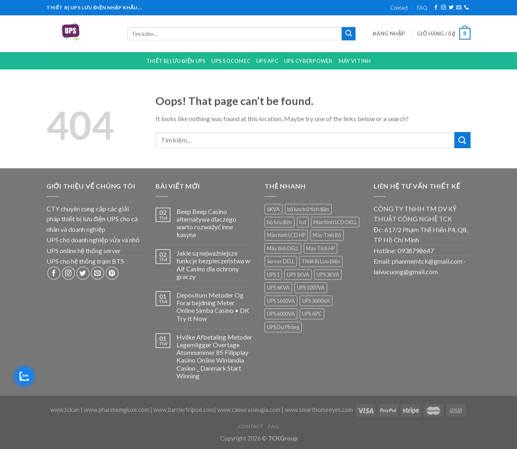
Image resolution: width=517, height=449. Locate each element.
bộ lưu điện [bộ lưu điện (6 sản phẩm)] (279, 222)
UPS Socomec (230, 61)
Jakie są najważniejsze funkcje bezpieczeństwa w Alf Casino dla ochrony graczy (213, 264)
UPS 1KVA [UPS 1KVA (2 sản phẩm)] (298, 274)
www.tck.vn (65, 409)
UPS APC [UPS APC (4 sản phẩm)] (312, 314)
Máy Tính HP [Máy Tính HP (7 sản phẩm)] (320, 248)
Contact (399, 7)
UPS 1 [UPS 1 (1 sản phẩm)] (273, 274)
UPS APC (267, 61)
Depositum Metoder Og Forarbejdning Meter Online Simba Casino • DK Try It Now (213, 306)
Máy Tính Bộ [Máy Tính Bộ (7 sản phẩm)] (327, 235)
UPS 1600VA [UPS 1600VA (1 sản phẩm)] (281, 301)
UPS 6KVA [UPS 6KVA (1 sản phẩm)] (278, 287)
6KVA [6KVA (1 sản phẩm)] (273, 209)
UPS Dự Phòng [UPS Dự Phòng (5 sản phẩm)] (283, 327)
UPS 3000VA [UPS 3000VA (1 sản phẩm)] (316, 301)
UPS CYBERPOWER (308, 61)
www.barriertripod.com (183, 409)
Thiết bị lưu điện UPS (176, 61)
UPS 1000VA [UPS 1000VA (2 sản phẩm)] (311, 287)
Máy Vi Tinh (354, 61)
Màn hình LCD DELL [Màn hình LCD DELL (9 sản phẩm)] (335, 222)
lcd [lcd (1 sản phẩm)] (302, 222)
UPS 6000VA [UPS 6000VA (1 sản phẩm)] (281, 314)
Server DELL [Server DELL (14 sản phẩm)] (280, 261)
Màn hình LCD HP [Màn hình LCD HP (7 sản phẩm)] (286, 235)
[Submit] (348, 34)
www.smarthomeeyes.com (319, 409)
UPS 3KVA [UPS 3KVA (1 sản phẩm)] (328, 274)
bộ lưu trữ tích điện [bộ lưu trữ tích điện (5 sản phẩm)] (308, 209)
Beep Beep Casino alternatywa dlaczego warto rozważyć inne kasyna (206, 223)
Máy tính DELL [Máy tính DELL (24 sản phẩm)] (283, 248)
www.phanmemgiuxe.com (116, 409)
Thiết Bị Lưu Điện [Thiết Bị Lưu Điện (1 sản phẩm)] (321, 261)
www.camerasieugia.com (248, 409)
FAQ (422, 7)
